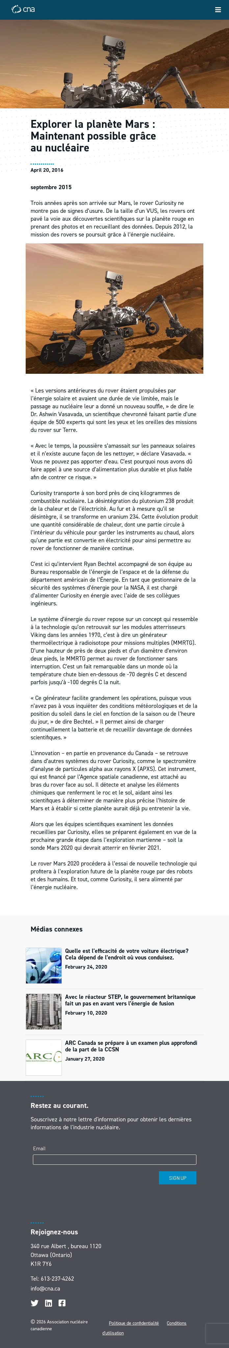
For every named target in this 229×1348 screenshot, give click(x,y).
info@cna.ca (45, 1288)
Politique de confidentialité (134, 1323)
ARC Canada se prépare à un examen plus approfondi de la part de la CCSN (131, 1046)
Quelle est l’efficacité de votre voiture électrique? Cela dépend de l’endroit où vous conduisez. (127, 954)
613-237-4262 (57, 1279)
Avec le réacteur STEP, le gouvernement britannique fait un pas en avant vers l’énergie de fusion (130, 1000)
